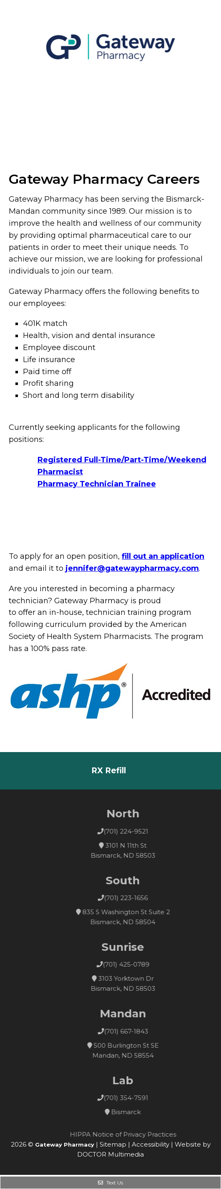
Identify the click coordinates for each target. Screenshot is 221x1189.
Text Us (110, 1182)
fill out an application (163, 556)
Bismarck (137, 1112)
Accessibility (150, 1144)
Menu (16, 86)
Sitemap (113, 1144)
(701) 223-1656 (137, 898)
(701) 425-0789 (136, 964)
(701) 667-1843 (137, 1031)
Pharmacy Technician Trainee (97, 483)
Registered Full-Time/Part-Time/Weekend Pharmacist (122, 465)
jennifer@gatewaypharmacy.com (132, 568)
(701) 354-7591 (137, 1098)
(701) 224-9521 (137, 831)
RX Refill (108, 770)
